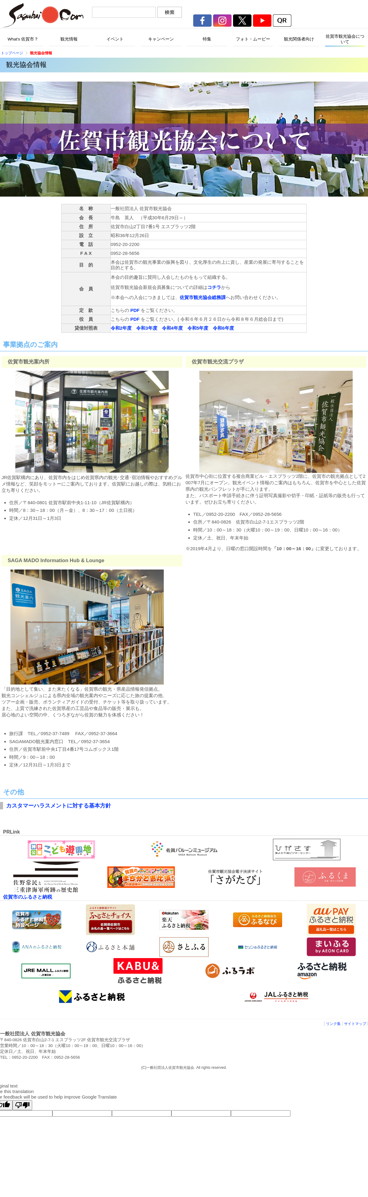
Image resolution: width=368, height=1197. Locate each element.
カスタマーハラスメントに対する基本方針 (58, 806)
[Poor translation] (22, 1105)
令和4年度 (172, 328)
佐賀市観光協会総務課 (203, 297)
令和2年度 (121, 328)
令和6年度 (223, 328)
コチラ (214, 287)
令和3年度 (146, 328)
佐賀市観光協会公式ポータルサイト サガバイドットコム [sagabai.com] (43, 15)
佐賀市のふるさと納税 (27, 897)
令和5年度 (197, 328)
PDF (135, 310)
